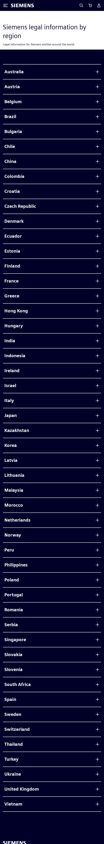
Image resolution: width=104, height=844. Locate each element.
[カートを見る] (90, 5)
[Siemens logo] (22, 5)
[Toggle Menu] (5, 5)
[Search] (81, 5)
